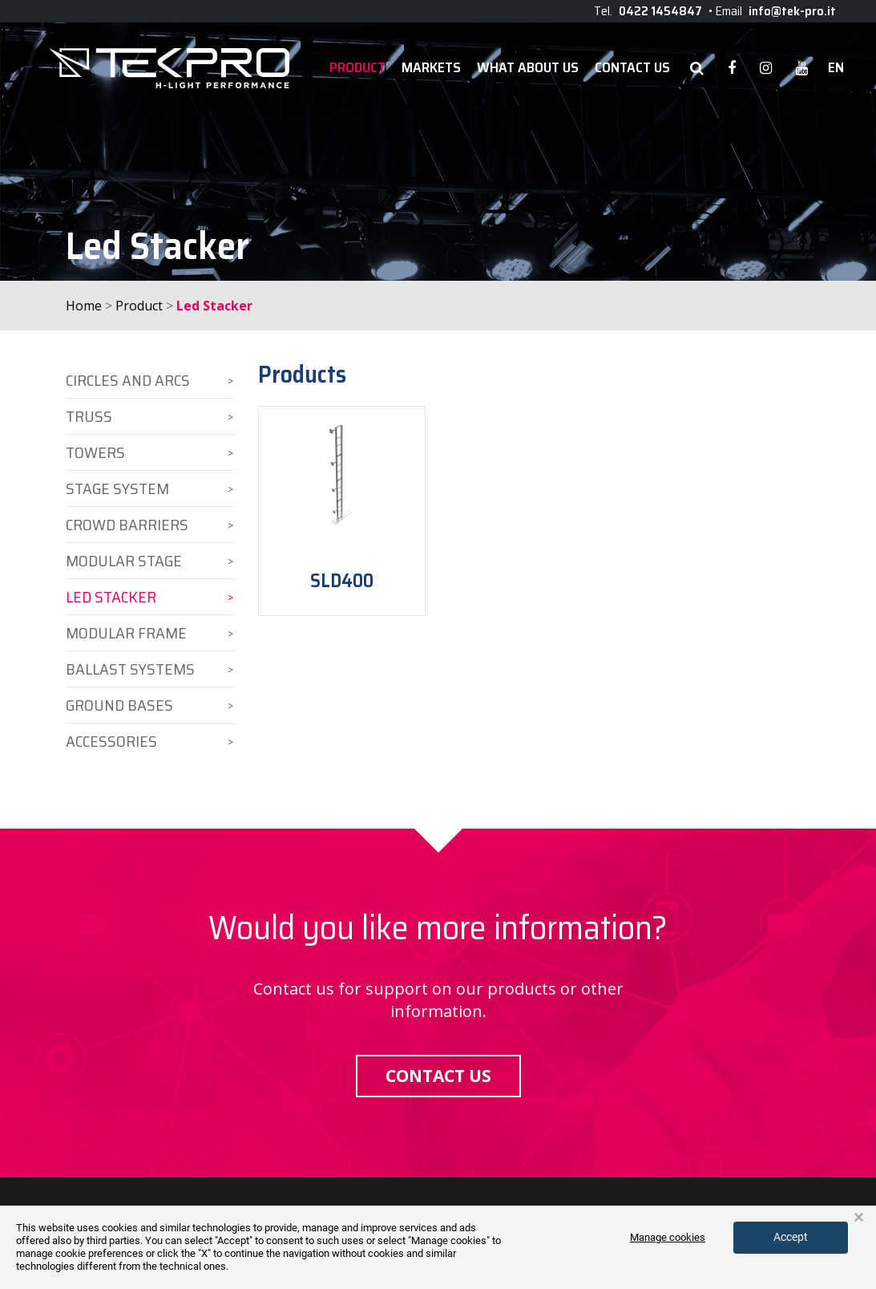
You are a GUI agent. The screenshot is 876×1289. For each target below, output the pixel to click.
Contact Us (632, 68)
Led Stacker (111, 597)
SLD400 (341, 580)
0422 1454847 (660, 11)
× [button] (859, 1218)
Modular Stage (124, 561)
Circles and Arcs (128, 380)
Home (84, 305)
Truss (89, 416)
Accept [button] (790, 1236)
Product (357, 68)
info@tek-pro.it (792, 11)
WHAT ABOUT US (528, 68)
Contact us (438, 1075)
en (836, 68)
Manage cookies (667, 1237)
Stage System (117, 488)
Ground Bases (119, 705)
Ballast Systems (130, 669)
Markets (431, 68)
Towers (95, 452)
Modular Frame (126, 633)
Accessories (111, 741)
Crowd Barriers (127, 524)
